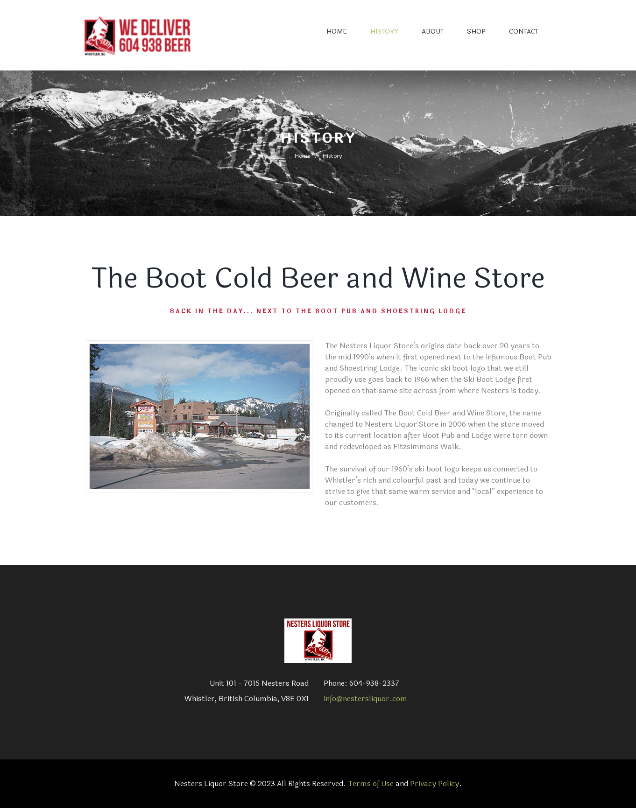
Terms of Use (371, 783)
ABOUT (433, 31)
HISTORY (384, 31)
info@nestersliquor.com (365, 698)
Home (302, 156)
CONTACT (523, 31)
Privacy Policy (434, 783)
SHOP (476, 31)
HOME (336, 31)
